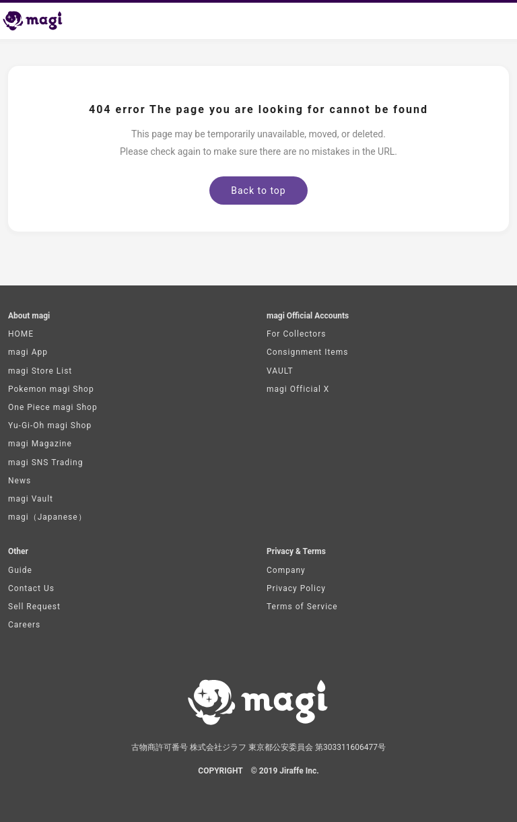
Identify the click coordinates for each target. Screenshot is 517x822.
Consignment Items (307, 352)
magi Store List (40, 371)
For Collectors (296, 334)
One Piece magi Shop (53, 407)
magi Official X (298, 389)
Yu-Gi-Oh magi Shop (50, 425)
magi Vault (30, 499)
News (19, 480)
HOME (21, 334)
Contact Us (31, 588)
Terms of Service (302, 606)
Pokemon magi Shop (51, 389)
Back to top (258, 190)
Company (286, 570)
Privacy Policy (296, 588)
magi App (28, 352)
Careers (24, 624)
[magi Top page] (38, 21)
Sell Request (34, 606)
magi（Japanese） (47, 517)
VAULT (280, 371)
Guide (20, 570)
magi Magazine (40, 443)
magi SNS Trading (45, 462)
